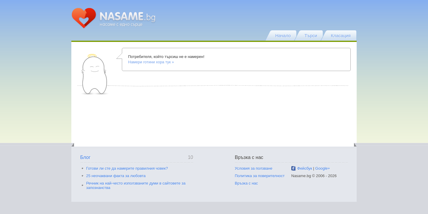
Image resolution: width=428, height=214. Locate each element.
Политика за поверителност (260, 176)
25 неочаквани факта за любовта (116, 176)
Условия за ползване (253, 168)
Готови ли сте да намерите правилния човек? (127, 168)
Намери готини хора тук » (151, 62)
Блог (85, 157)
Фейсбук (304, 168)
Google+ (322, 168)
